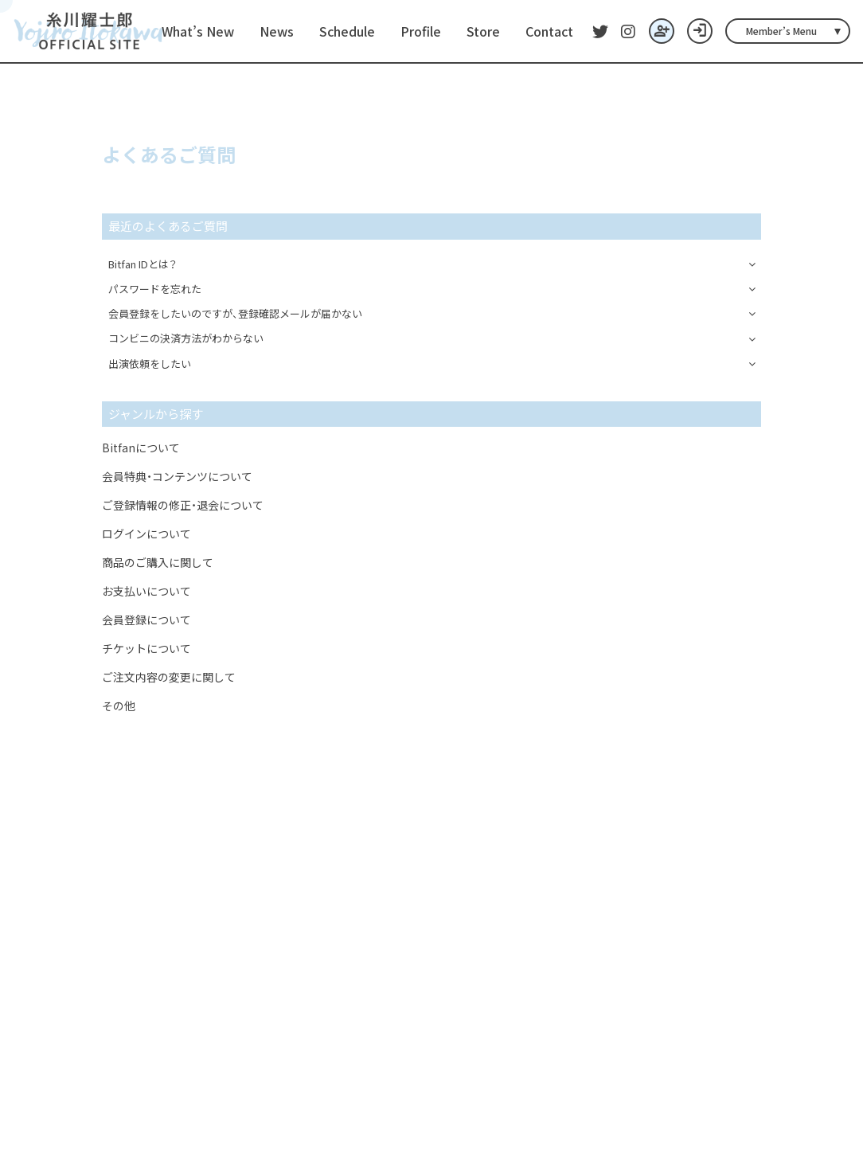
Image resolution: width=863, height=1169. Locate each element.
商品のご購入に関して (157, 562)
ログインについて (146, 533)
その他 (118, 706)
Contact (549, 31)
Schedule (347, 31)
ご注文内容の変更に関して (169, 677)
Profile (420, 31)
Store (483, 31)
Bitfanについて (141, 447)
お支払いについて (146, 591)
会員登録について (146, 620)
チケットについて (146, 648)
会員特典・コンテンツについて (177, 476)
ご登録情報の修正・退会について (183, 505)
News (277, 31)
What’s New (198, 31)
